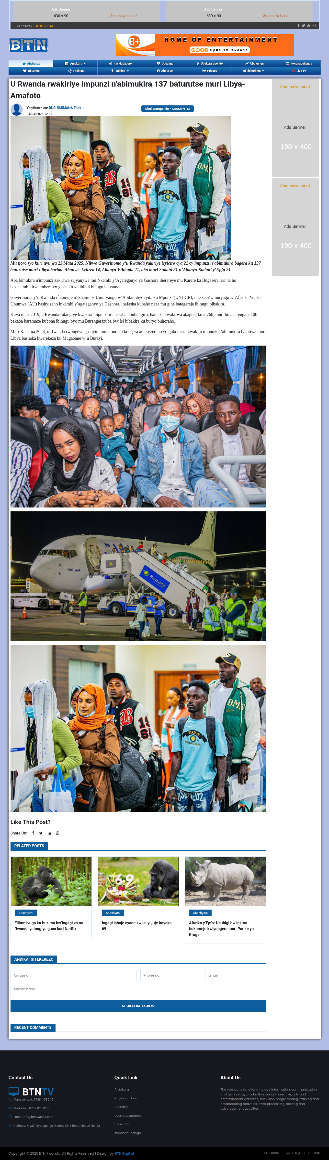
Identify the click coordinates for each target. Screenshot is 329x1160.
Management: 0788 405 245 (31, 1099)
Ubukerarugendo (210, 63)
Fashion (76, 71)
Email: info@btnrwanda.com (31, 1117)
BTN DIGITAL (45, 26)
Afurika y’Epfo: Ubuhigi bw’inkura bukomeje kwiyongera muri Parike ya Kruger (221, 929)
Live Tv (299, 71)
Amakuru (121, 1089)
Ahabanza (31, 63)
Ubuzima (165, 63)
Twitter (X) (293, 1153)
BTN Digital (124, 1153)
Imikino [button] (120, 71)
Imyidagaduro (120, 63)
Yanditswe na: (54, 108)
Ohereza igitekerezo (138, 1006)
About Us (165, 71)
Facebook (271, 1153)
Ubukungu (254, 63)
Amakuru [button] (75, 63)
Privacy (209, 71)
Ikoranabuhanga (299, 63)
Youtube (314, 1153)
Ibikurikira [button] (253, 71)
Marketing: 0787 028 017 (29, 1108)
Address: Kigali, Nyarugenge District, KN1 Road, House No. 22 (54, 1125)
